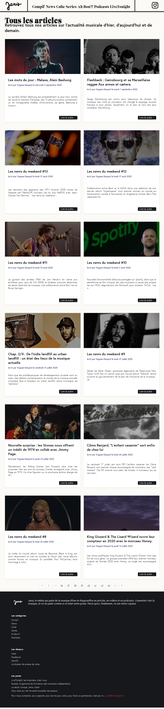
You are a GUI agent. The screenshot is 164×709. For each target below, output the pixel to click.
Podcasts (101, 5)
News (50, 5)
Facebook (16, 658)
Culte (60, 5)
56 (62, 587)
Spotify (14, 662)
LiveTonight (120, 5)
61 (95, 587)
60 (88, 587)
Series (71, 5)
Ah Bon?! (85, 5)
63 (109, 587)
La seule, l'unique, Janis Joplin (25, 688)
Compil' (38, 5)
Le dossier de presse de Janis (25, 665)
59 (82, 587)
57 (68, 587)
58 (75, 587)
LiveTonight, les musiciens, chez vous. (29, 681)
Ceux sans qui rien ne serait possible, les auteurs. (34, 692)
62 (102, 587)
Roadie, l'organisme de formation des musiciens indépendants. (41, 685)
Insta (13, 655)
